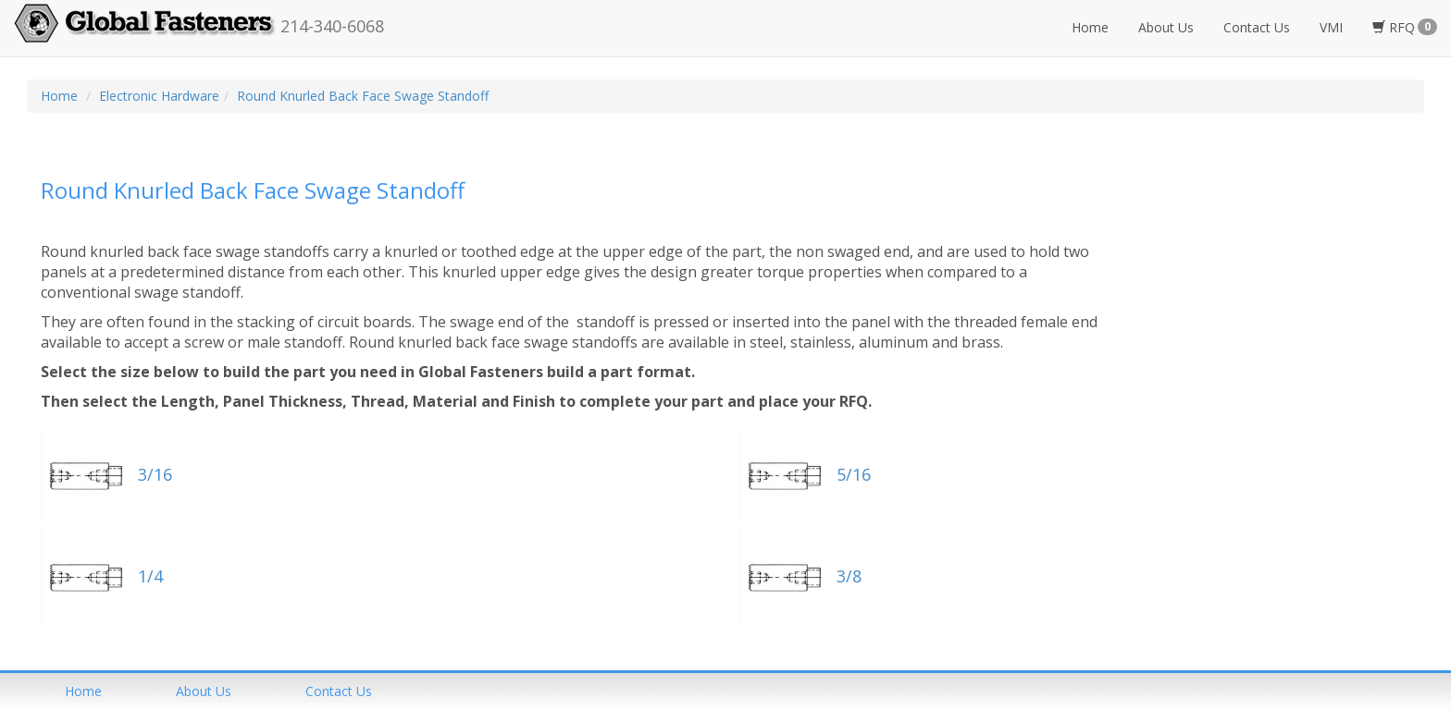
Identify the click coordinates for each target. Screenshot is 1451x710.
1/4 (102, 576)
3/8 (800, 576)
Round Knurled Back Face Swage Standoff (363, 95)
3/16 (106, 474)
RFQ (1404, 27)
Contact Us (1256, 27)
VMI (1331, 27)
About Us (1166, 27)
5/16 (805, 474)
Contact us (338, 691)
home (83, 691)
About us (203, 691)
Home (1090, 27)
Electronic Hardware (159, 95)
